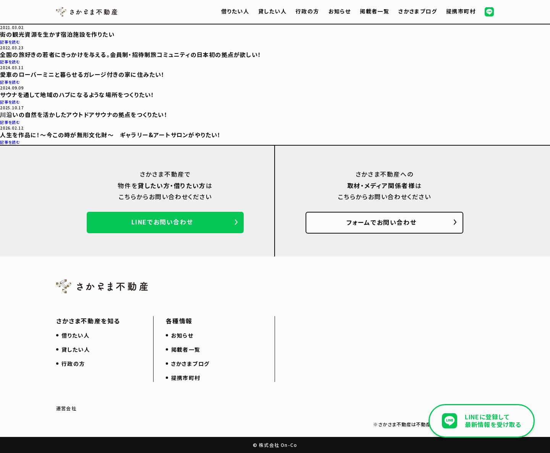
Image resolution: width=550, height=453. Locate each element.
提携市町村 (461, 11)
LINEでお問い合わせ (162, 221)
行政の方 (307, 11)
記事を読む (10, 42)
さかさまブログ (417, 11)
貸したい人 (272, 11)
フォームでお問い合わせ (381, 222)
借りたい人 (235, 11)
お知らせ (339, 11)
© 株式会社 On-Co (275, 445)
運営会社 (66, 408)
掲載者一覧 (374, 11)
